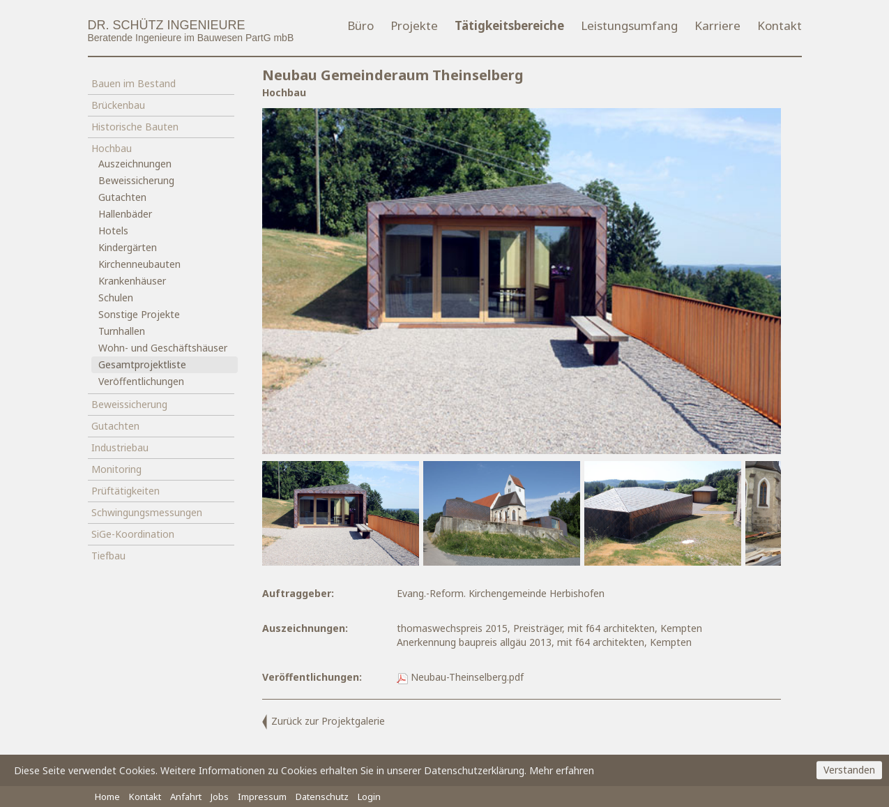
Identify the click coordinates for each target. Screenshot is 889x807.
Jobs (220, 796)
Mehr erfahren (561, 770)
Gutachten (122, 197)
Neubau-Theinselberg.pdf (460, 677)
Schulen (115, 297)
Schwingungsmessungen (146, 512)
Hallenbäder (125, 213)
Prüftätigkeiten (125, 490)
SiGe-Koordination (132, 534)
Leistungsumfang (629, 25)
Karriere (717, 25)
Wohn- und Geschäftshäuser (162, 347)
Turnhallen (121, 331)
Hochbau (111, 148)
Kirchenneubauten (139, 264)
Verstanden (849, 770)
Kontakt (779, 25)
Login (369, 796)
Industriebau (120, 447)
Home (107, 796)
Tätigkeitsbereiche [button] (509, 25)
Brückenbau (118, 105)
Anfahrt (186, 796)
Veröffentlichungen (141, 381)
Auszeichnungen (135, 163)
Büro (360, 25)
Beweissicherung (136, 180)
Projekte (414, 25)
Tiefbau (108, 555)
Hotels (113, 230)
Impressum (262, 796)
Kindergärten (127, 247)
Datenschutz (322, 796)
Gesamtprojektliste (142, 364)
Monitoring (116, 469)
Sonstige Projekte (139, 314)
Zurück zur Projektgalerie (323, 720)
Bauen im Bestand (133, 83)
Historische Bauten (134, 126)
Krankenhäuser (132, 280)
